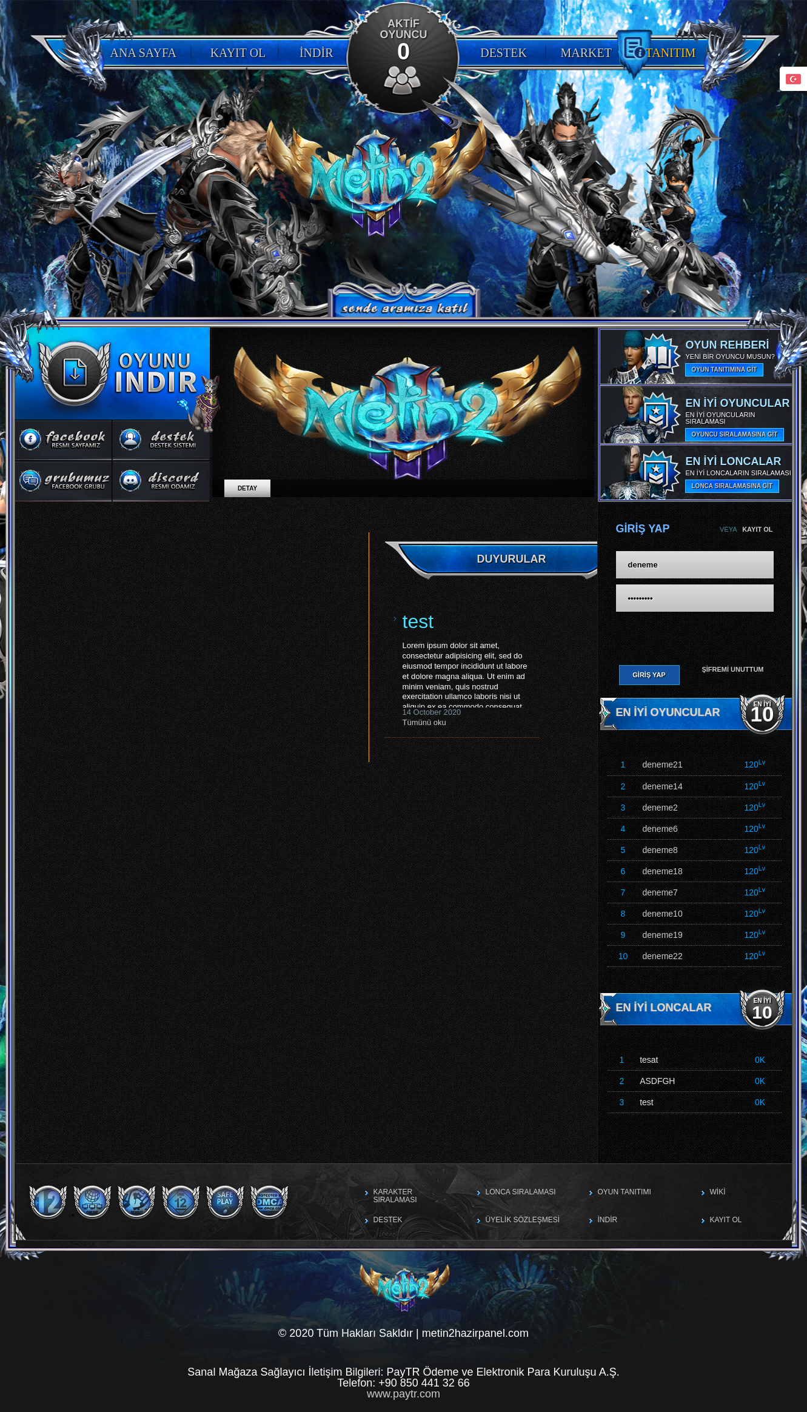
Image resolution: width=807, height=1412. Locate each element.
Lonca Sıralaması (521, 1192)
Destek (503, 52)
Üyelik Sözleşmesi (523, 1220)
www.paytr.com (403, 1394)
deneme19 (663, 935)
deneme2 (660, 807)
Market (586, 52)
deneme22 (663, 956)
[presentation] (689, 636)
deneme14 (663, 786)
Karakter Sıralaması (395, 1196)
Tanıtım (671, 52)
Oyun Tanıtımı (624, 1192)
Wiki (718, 1192)
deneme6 (660, 829)
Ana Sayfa (143, 52)
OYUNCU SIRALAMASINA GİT (735, 434)
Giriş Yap (648, 674)
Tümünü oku (424, 722)
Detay (247, 488)
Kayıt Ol (238, 52)
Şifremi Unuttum (732, 669)
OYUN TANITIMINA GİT (724, 369)
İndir (316, 52)
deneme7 (660, 892)
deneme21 (663, 764)
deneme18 (663, 871)
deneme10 (663, 913)
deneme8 (660, 850)
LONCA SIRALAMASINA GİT (732, 486)
